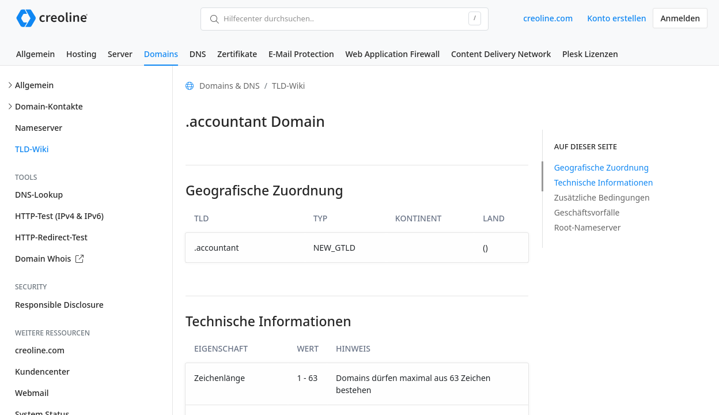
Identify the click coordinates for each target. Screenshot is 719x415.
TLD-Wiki (32, 149)
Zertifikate (237, 53)
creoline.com (548, 18)
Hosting (81, 53)
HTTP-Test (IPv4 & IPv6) (59, 215)
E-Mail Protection (301, 53)
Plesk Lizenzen (590, 53)
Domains (161, 53)
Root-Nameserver (587, 227)
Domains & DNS (229, 85)
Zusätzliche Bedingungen (602, 197)
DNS (198, 53)
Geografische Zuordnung (601, 167)
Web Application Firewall (392, 53)
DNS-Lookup (39, 194)
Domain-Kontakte (49, 106)
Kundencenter (42, 371)
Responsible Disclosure (59, 304)
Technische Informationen (603, 182)
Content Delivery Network (501, 53)
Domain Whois (49, 258)
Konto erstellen (616, 18)
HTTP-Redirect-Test (51, 237)
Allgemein (35, 53)
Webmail (31, 392)
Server (120, 53)
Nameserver (38, 127)
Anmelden (680, 18)
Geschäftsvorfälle (587, 212)
